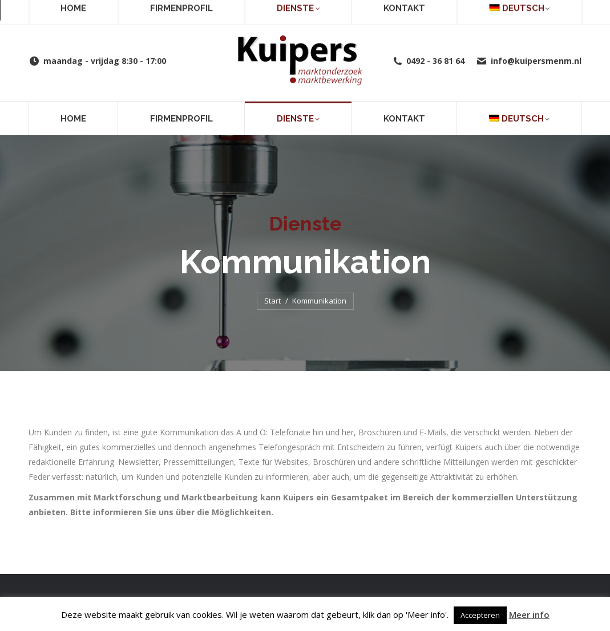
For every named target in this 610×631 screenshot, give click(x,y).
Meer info (529, 614)
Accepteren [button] (480, 615)
